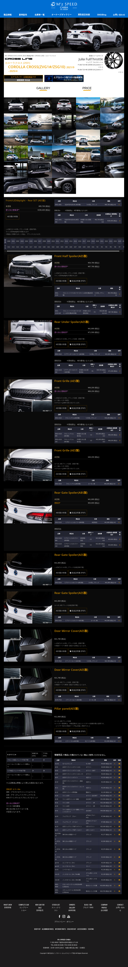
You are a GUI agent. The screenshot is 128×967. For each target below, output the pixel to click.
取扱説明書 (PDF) (78, 281)
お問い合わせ (119, 15)
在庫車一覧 (40, 15)
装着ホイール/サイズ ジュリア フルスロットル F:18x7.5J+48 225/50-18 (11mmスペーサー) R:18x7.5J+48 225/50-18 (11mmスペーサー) (100, 64)
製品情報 (8, 15)
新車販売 (23, 15)
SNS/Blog (101, 15)
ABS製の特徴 (61, 513)
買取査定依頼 (84, 15)
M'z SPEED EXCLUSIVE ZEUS (19, 56)
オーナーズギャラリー (62, 15)
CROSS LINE (39, 56)
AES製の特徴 (12, 216)
